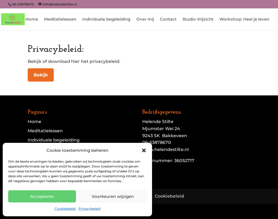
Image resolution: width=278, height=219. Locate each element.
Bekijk (41, 75)
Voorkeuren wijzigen (113, 196)
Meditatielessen (60, 19)
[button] (144, 150)
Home (31, 19)
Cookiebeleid (65, 209)
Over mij (145, 19)
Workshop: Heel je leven (244, 19)
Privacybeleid (89, 209)
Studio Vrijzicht (197, 19)
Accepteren (42, 196)
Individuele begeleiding (106, 19)
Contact (168, 19)
